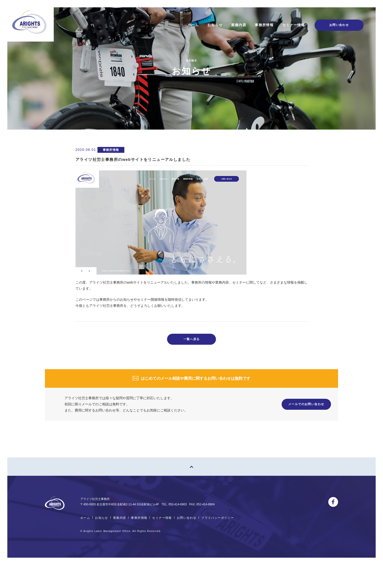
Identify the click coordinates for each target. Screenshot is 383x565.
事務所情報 (264, 25)
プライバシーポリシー (217, 518)
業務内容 (238, 25)
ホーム (193, 25)
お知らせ (215, 25)
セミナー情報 (293, 25)
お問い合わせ (186, 518)
